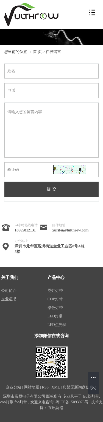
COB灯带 (55, 299)
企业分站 (13, 387)
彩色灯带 (55, 308)
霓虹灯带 (55, 291)
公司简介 (8, 291)
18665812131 (25, 230)
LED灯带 (55, 316)
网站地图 (31, 387)
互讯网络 (55, 408)
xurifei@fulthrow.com (70, 230)
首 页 (37, 52)
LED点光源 (57, 325)
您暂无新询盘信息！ (80, 387)
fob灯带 (21, 402)
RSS (45, 387)
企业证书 (8, 299)
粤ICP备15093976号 (71, 402)
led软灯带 (91, 396)
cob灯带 (6, 402)
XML (55, 387)
